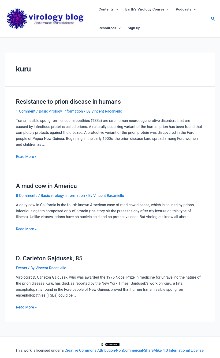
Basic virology (50, 111)
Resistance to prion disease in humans (68, 101)
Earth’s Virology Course (147, 9)
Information (73, 111)
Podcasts (186, 9)
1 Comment (25, 111)
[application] (116, 9)
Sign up (134, 28)
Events (21, 268)
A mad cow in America (46, 185)
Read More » (26, 156)
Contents (108, 9)
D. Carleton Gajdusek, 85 (49, 258)
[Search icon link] (213, 19)
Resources (110, 28)
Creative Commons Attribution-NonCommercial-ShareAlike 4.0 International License (134, 350)
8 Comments (26, 195)
